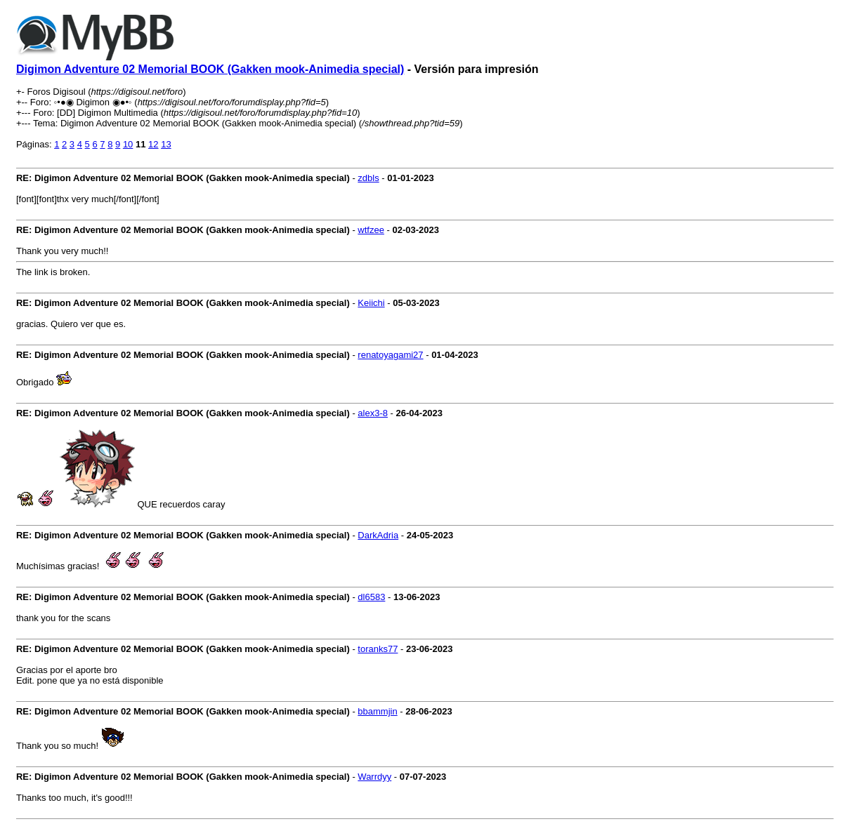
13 (166, 144)
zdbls (368, 178)
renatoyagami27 (390, 355)
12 (153, 144)
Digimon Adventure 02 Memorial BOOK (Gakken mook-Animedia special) (210, 69)
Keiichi (371, 303)
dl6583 (371, 597)
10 (128, 144)
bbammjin (377, 711)
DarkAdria (378, 535)
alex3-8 (373, 413)
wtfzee (371, 230)
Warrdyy (374, 776)
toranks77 (378, 649)
